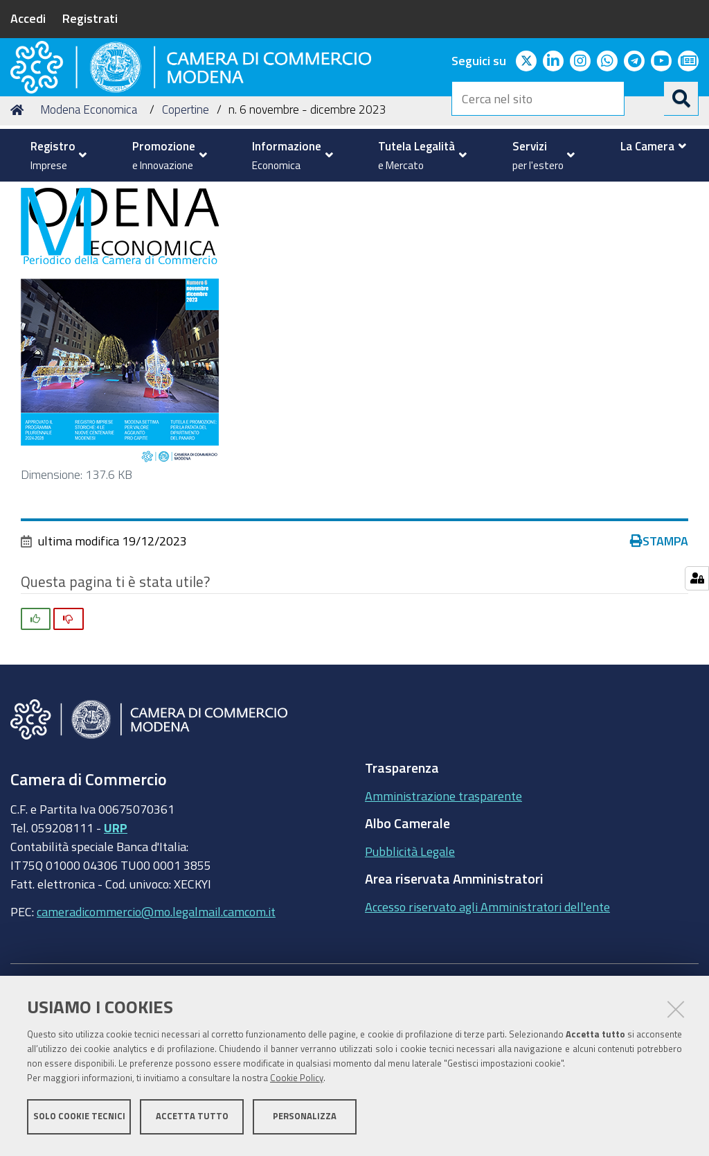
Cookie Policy (296, 1081)
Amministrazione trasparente (443, 901)
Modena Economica (88, 215)
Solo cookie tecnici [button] (79, 1119)
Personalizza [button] (304, 1119)
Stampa (659, 646)
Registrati (90, 18)
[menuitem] (55, 155)
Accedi (28, 18)
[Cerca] (681, 98)
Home (19, 215)
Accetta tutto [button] (192, 1119)
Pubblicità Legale (410, 956)
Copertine (185, 215)
